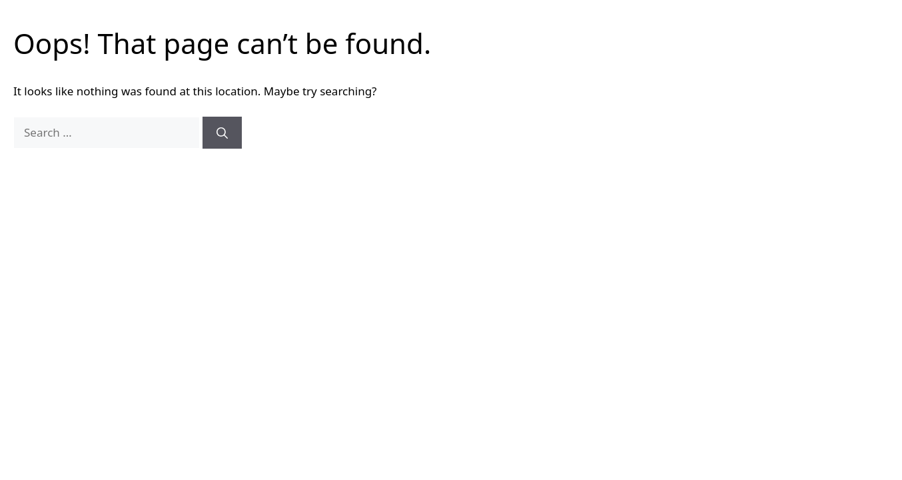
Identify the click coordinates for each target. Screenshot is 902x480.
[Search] (222, 133)
